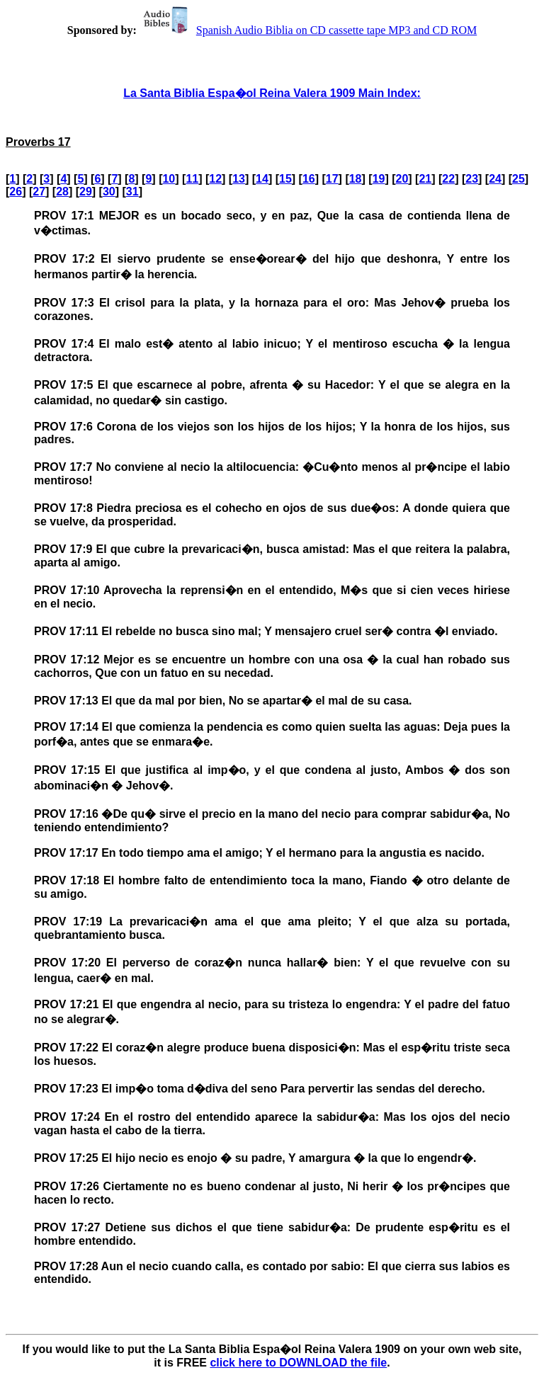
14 (262, 179)
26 (15, 192)
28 (62, 192)
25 (518, 179)
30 (109, 192)
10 (168, 179)
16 (308, 179)
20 (402, 179)
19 (379, 179)
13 (238, 179)
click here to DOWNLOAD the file (298, 1363)
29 (85, 192)
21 (425, 179)
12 (215, 179)
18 (355, 179)
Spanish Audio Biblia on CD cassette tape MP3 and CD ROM (308, 30)
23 (471, 179)
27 (39, 192)
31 (132, 192)
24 (495, 179)
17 (332, 179)
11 (192, 179)
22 (448, 179)
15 (285, 179)
